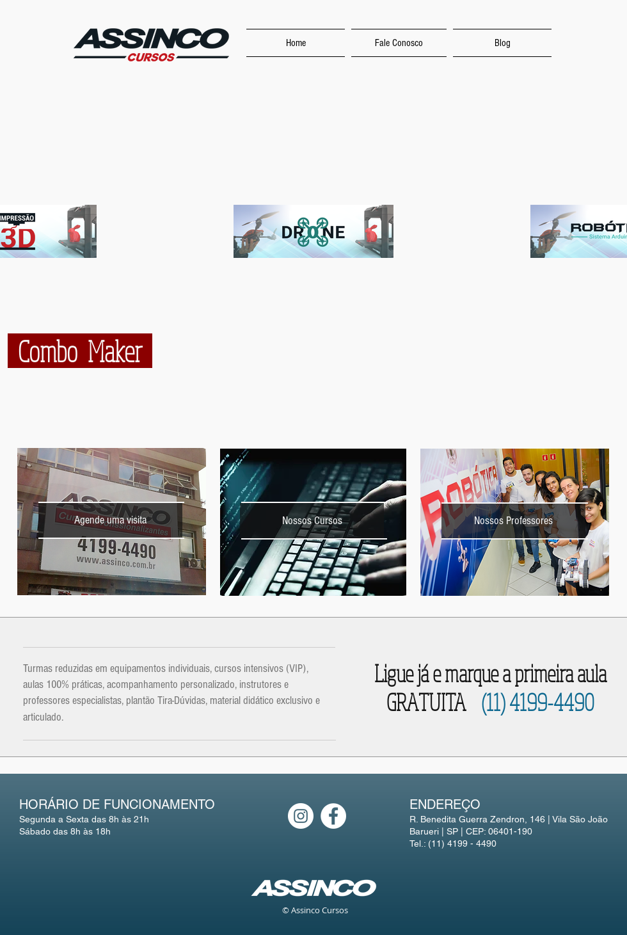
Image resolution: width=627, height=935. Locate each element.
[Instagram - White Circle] (301, 816)
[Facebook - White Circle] (333, 816)
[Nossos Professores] (513, 520)
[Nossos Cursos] (312, 520)
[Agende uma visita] (110, 520)
